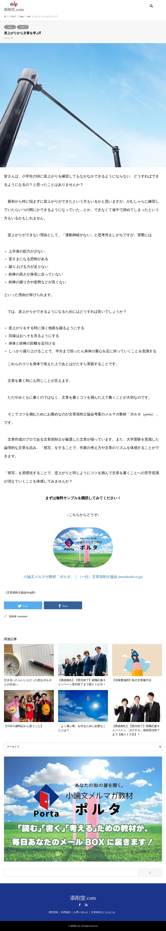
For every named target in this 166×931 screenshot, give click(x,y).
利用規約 (66, 912)
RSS (86, 904)
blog (10, 27)
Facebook (79, 904)
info (22, 27)
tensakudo (22, 616)
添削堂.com (83, 898)
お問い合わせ (81, 912)
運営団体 (53, 912)
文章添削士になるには (103, 912)
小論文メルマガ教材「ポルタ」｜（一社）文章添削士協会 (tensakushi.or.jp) (83, 577)
